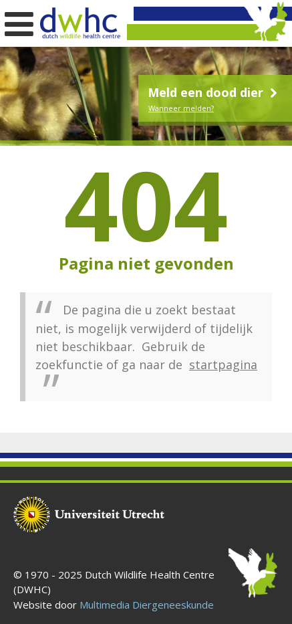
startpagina (223, 364)
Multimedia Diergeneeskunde (147, 604)
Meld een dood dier (214, 92)
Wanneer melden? (181, 108)
